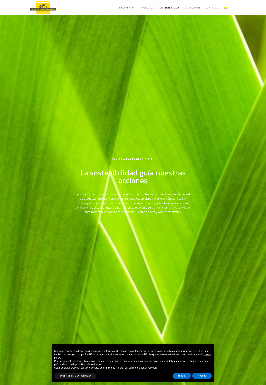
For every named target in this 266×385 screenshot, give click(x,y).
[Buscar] (232, 7)
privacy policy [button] (188, 351)
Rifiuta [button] (182, 375)
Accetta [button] (202, 375)
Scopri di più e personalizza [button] (75, 375)
